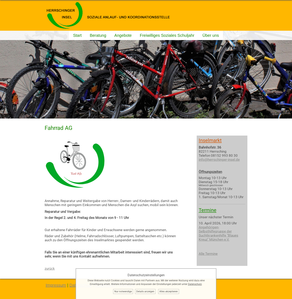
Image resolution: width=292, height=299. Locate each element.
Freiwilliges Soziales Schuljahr (167, 35)
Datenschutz (195, 284)
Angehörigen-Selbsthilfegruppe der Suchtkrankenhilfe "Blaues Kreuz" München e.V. (218, 233)
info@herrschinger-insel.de (219, 160)
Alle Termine (208, 254)
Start (77, 35)
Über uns (210, 35)
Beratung (98, 35)
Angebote (123, 35)
